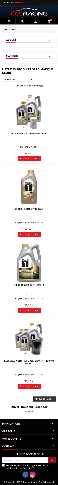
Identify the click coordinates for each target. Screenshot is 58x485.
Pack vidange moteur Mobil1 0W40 (29, 133)
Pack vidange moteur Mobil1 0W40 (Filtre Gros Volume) (29, 362)
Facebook (29, 411)
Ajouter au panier (29, 158)
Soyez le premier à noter (29, 222)
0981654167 (20, 2)
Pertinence (19, 79)
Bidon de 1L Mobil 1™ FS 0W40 (29, 209)
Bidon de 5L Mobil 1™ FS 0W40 (29, 285)
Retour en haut (44, 399)
